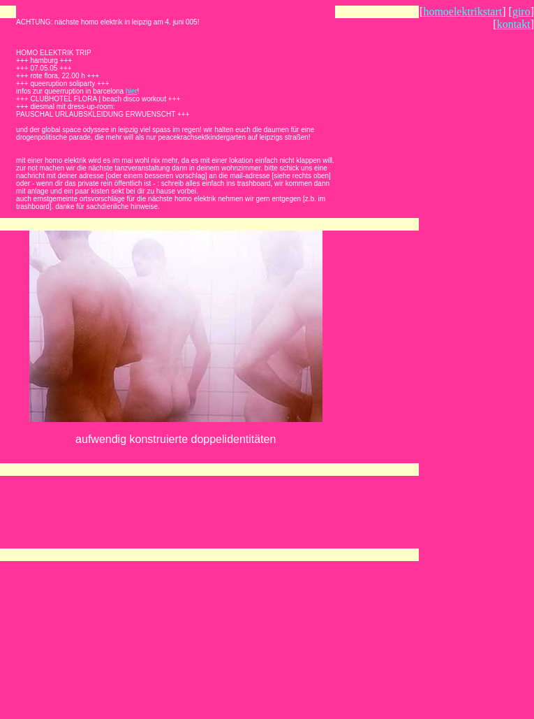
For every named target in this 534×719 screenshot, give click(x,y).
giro (521, 11)
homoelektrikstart (462, 11)
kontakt (514, 24)
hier (132, 91)
